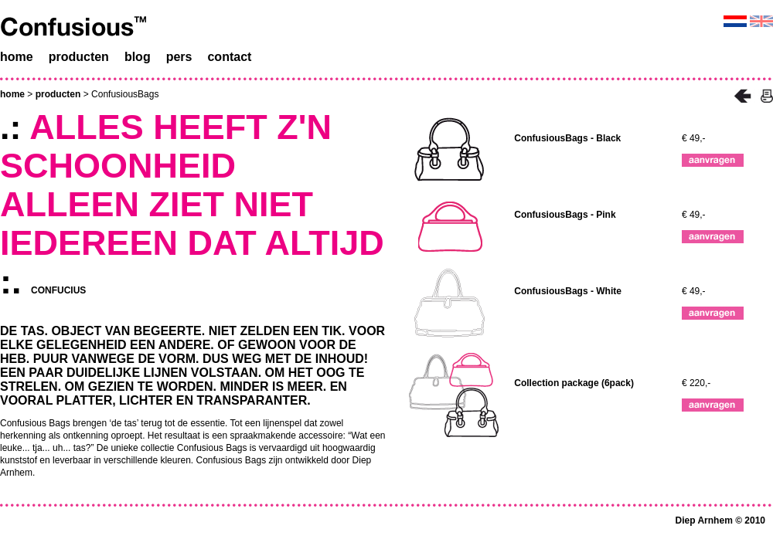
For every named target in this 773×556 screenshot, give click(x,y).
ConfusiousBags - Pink (564, 214)
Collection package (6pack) (574, 383)
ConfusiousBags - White (567, 291)
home (12, 94)
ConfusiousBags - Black (567, 138)
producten (58, 94)
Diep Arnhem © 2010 (720, 520)
